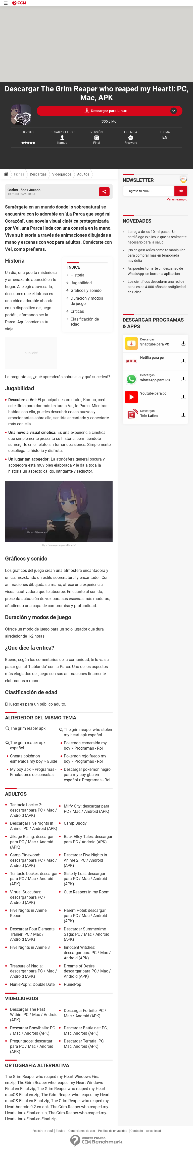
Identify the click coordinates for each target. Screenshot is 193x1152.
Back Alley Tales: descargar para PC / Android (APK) (88, 839)
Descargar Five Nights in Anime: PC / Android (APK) (33, 826)
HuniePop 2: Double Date (32, 984)
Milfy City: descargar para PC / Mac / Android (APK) (86, 809)
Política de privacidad (112, 1131)
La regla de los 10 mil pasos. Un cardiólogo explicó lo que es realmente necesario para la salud (157, 237)
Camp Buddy (75, 823)
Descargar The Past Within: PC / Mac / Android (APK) (34, 1014)
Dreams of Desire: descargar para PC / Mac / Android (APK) (87, 971)
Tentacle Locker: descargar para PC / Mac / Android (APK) (34, 879)
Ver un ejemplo (177, 199)
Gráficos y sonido (86, 290)
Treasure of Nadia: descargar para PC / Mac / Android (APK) (33, 971)
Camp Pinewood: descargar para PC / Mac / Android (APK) (33, 860)
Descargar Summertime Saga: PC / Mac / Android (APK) (86, 934)
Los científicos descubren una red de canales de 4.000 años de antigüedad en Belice (157, 287)
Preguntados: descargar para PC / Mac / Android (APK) (31, 1046)
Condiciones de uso (81, 1131)
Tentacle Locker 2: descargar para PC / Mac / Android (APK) (33, 810)
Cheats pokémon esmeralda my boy (26, 759)
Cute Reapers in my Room (87, 892)
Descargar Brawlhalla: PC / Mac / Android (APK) (32, 1031)
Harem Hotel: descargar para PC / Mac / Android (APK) (85, 915)
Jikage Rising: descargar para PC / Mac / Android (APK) (32, 842)
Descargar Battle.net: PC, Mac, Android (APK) (86, 1031)
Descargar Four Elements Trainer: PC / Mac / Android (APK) (32, 934)
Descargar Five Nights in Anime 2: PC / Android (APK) (85, 860)
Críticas (77, 311)
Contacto (136, 1131)
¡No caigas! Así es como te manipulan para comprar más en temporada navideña (156, 255)
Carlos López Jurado (24, 190)
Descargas (38, 174)
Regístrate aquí (42, 1131)
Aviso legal (153, 1131)
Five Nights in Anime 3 (30, 947)
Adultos (83, 174)
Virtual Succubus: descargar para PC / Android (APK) (27, 897)
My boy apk (20, 769)
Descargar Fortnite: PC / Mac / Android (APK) (85, 1013)
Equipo (60, 1131)
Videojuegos (61, 174)
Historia (77, 275)
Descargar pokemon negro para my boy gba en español (87, 774)
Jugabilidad (81, 283)
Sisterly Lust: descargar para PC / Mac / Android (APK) (85, 879)
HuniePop (72, 984)
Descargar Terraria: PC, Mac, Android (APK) (84, 1044)
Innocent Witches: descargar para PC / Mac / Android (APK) (87, 952)
